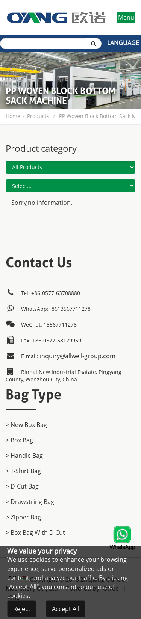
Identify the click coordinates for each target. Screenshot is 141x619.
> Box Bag (19, 440)
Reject (21, 609)
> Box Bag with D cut (35, 532)
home (13, 116)
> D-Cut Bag (22, 486)
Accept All (65, 609)
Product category (41, 148)
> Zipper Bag (23, 517)
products (38, 116)
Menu (126, 17)
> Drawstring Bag (30, 502)
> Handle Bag (24, 455)
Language (123, 43)
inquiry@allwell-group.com (77, 356)
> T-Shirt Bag (23, 471)
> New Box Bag (26, 425)
